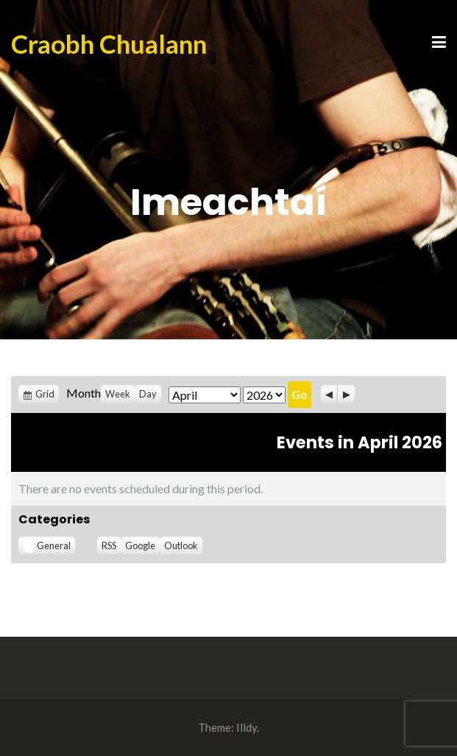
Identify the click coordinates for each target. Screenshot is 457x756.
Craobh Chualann (109, 43)
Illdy (246, 727)
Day (148, 394)
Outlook (181, 545)
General (47, 546)
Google (140, 545)
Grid (44, 394)
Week (117, 394)
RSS (109, 545)
